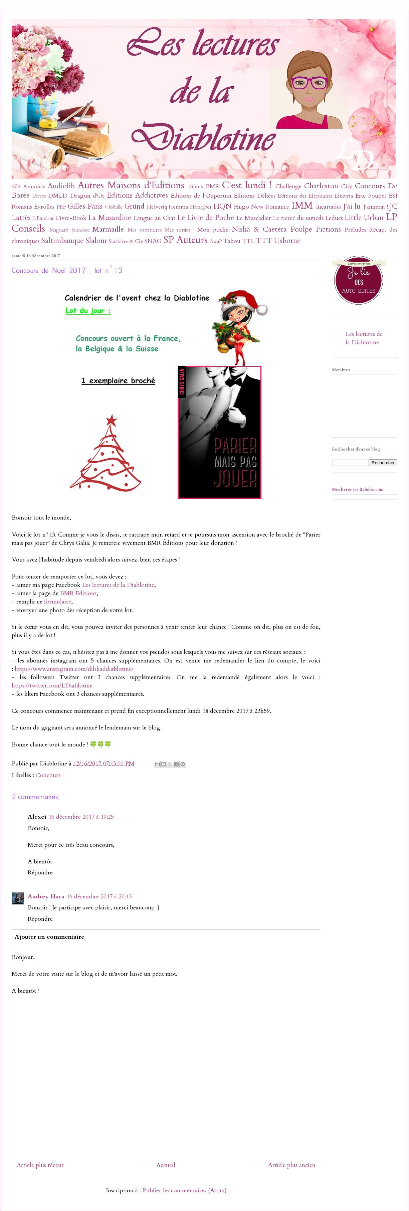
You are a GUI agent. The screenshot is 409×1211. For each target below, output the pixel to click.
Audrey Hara (46, 896)
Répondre (40, 872)
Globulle (114, 207)
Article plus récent (40, 1165)
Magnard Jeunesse (69, 230)
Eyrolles (44, 207)
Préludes (355, 230)
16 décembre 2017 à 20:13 (99, 896)
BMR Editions (78, 593)
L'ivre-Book (70, 218)
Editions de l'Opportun (201, 196)
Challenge (288, 186)
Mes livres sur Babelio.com (358, 489)
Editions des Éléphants (305, 196)
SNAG (153, 241)
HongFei (200, 207)
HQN (222, 206)
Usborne (287, 241)
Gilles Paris (85, 206)
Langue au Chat (154, 218)
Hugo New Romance (261, 207)
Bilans (195, 186)
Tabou (231, 241)
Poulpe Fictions (315, 229)
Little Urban (364, 218)
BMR (212, 186)
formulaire (57, 602)
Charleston (321, 186)
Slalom (96, 241)
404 (16, 186)
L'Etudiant (43, 218)
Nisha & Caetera (259, 229)
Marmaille (108, 229)
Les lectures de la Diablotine (118, 585)
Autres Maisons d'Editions (131, 185)
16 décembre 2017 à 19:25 (81, 817)
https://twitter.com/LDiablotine (52, 685)
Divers (39, 196)
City (346, 186)
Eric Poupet (370, 196)
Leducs (334, 218)
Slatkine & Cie (126, 241)
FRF (61, 207)
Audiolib (61, 186)
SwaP (216, 241)
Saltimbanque (62, 241)
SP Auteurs (185, 239)
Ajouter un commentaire (49, 937)
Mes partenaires (145, 230)
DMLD (57, 196)
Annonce (34, 186)
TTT (264, 241)
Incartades (329, 207)
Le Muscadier (253, 218)
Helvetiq (157, 207)
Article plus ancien (292, 1165)
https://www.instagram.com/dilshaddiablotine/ (74, 669)
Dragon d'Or (87, 196)
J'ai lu (352, 206)
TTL (248, 241)
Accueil (165, 1165)
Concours (370, 186)
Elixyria (344, 196)
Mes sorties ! (180, 230)
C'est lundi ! (247, 185)
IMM (302, 205)
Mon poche (212, 230)
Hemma (178, 207)
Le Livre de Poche (205, 218)
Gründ (135, 206)
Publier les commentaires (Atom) (185, 1190)
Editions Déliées (254, 196)
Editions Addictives (137, 195)
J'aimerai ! (375, 207)
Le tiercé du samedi (298, 218)
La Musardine (109, 218)
